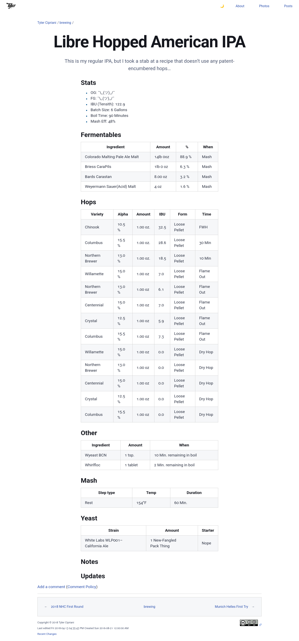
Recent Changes (47, 633)
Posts (288, 6)
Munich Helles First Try (231, 607)
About (240, 6)
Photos (264, 6)
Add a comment (51, 586)
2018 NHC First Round (67, 607)
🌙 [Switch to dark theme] (222, 6)
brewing (65, 23)
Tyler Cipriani (46, 23)
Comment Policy (81, 586)
